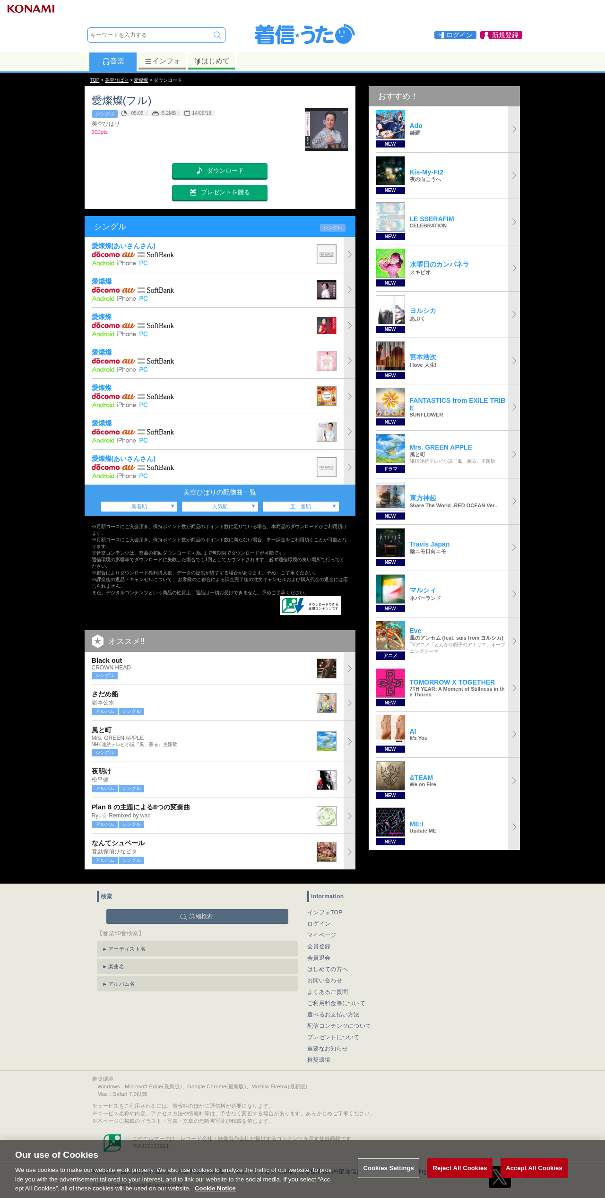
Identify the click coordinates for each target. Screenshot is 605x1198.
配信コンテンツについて (339, 1021)
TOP (94, 80)
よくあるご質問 (327, 987)
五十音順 (300, 506)
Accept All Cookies (534, 1179)
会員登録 (318, 941)
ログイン (318, 919)
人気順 (220, 506)
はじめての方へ (327, 964)
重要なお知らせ (327, 1044)
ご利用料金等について (336, 998)
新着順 (139, 506)
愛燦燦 (141, 80)
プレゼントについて (333, 1032)
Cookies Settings (388, 1179)
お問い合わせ (324, 975)
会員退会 (318, 953)
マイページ (322, 930)
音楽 (113, 61)
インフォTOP (325, 907)
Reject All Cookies (459, 1179)
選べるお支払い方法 (333, 1010)
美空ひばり (117, 80)
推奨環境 (318, 1055)
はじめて (211, 61)
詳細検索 (201, 911)
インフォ (162, 61)
